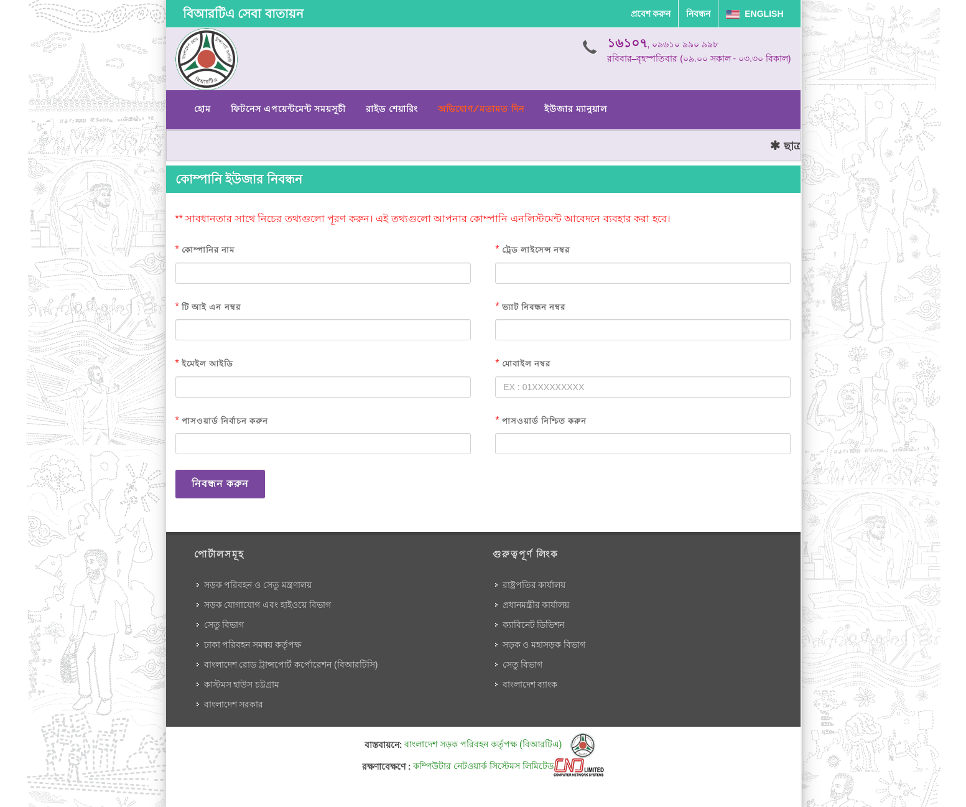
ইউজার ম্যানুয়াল (575, 109)
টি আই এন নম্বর (211, 307)
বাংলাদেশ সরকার (234, 704)
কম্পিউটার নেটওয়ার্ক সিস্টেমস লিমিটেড (508, 766)
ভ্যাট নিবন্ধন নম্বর (533, 307)
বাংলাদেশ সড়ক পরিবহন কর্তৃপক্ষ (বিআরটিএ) (499, 744)
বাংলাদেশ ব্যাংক (530, 684)
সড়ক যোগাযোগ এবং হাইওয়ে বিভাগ (268, 605)
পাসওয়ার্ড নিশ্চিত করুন (544, 421)
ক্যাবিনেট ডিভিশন (534, 625)
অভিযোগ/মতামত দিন (481, 109)
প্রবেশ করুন (651, 14)
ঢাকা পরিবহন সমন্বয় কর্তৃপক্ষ (253, 645)
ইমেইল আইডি (207, 363)
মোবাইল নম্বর (526, 363)
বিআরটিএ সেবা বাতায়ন (243, 14)
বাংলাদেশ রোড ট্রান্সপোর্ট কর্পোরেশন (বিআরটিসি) (291, 664)
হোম (202, 109)
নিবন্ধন (698, 14)
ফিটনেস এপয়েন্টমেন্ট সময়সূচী (288, 109)
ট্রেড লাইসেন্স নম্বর (536, 249)
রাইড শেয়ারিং (391, 109)
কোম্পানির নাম (208, 249)
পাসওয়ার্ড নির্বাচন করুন (225, 421)
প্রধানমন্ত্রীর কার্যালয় (536, 605)
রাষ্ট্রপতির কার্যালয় (534, 585)
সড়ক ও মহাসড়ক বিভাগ (544, 645)
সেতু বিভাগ (224, 625)
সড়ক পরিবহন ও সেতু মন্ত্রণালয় (258, 585)
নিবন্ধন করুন (220, 483)
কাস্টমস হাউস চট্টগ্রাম (242, 684)
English (754, 14)
